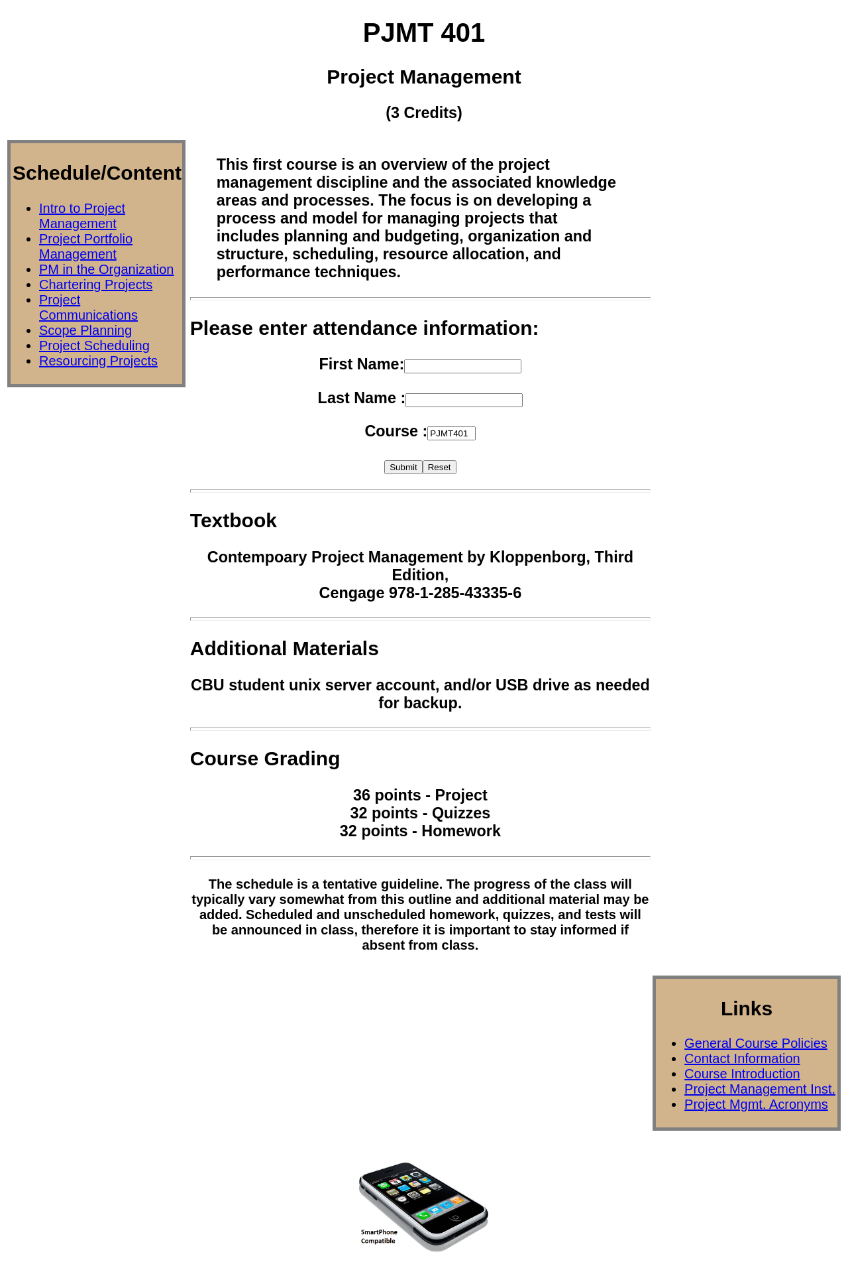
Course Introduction (742, 1073)
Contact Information (742, 1058)
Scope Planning (85, 330)
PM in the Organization (106, 269)
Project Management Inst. (759, 1089)
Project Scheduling (94, 345)
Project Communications (88, 307)
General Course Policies (755, 1043)
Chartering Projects (95, 284)
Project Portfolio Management (85, 246)
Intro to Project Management (82, 216)
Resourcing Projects (98, 360)
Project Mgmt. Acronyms (756, 1104)
